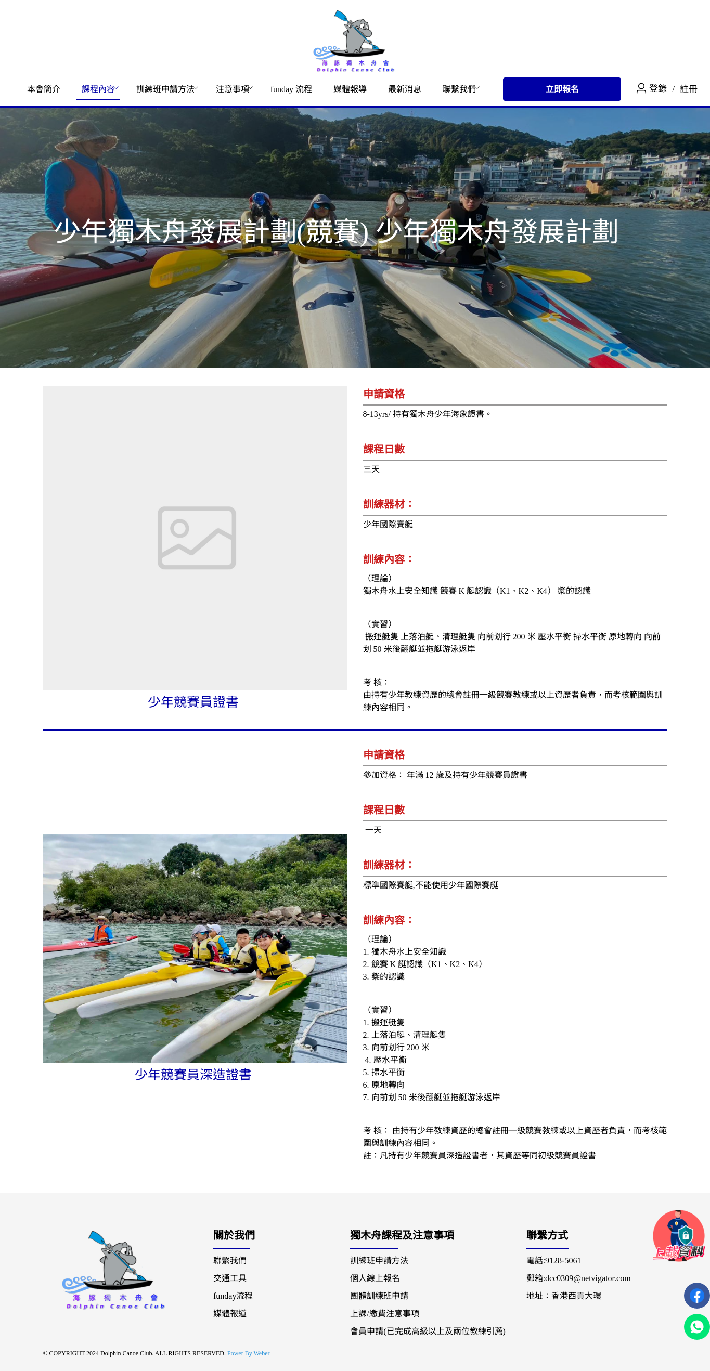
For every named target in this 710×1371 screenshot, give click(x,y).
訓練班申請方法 (165, 89)
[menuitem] (44, 89)
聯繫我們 (459, 89)
